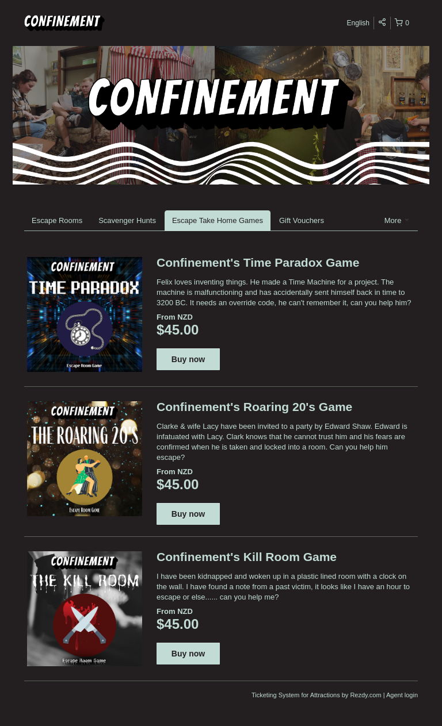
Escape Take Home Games (217, 220)
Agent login (402, 695)
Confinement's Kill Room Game (247, 556)
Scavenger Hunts (127, 220)
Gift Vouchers (301, 220)
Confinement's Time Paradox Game (258, 262)
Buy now (188, 359)
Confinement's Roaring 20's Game (254, 406)
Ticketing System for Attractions (297, 695)
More (396, 220)
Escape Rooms (57, 220)
